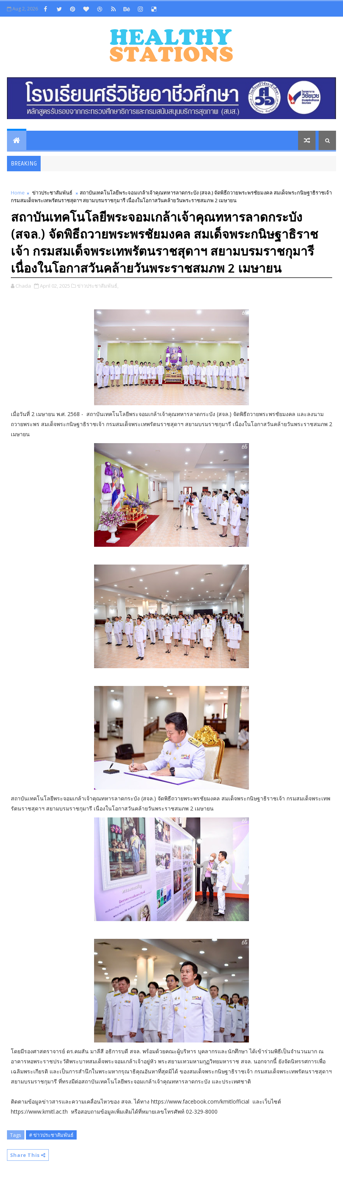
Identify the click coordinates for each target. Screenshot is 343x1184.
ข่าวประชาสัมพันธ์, (97, 285)
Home (18, 192)
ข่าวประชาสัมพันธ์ (52, 192)
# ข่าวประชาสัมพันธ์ (51, 1134)
